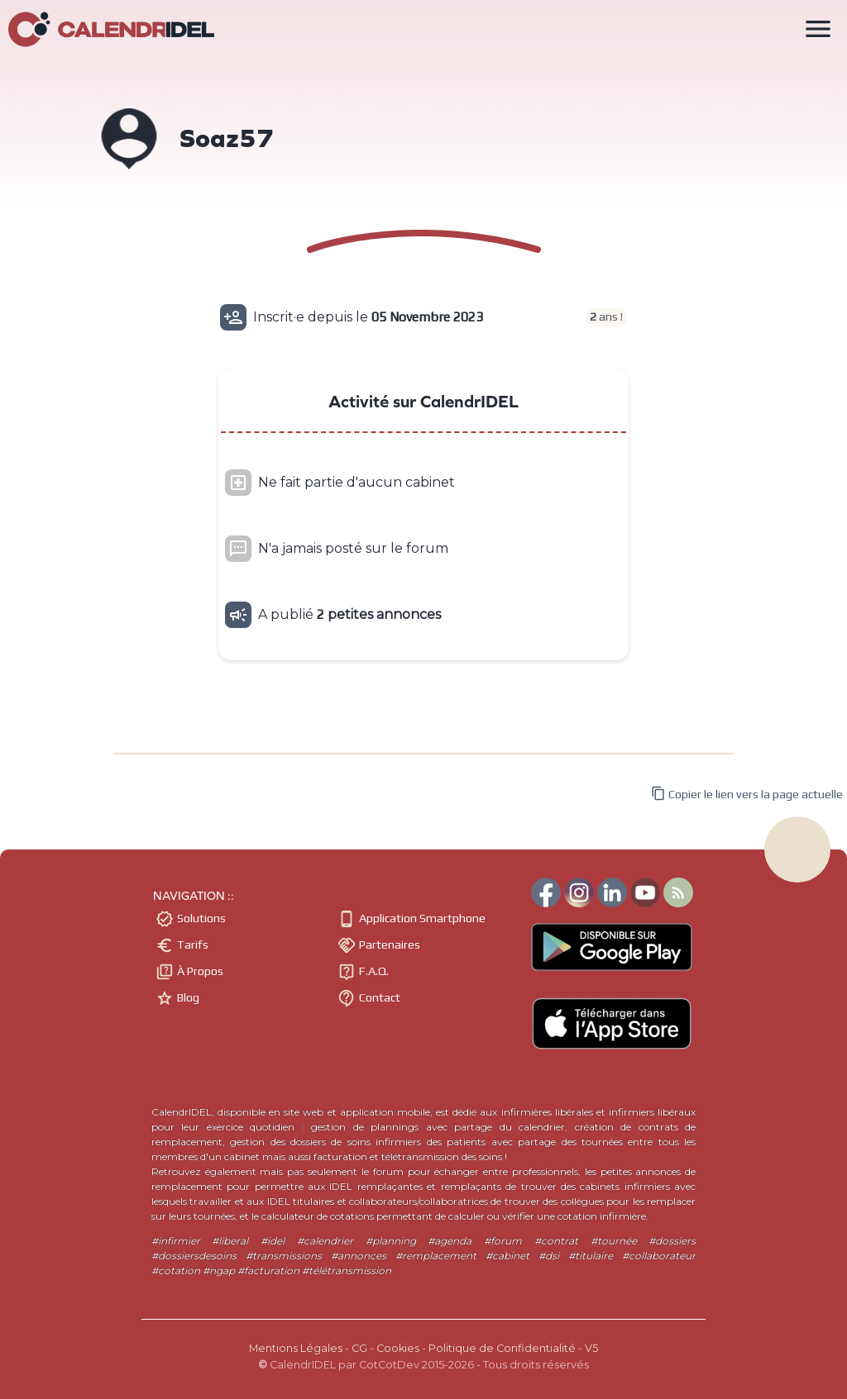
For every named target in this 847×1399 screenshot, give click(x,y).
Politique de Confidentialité (502, 1348)
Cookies (397, 1348)
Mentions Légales (295, 1348)
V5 (591, 1348)
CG (359, 1348)
